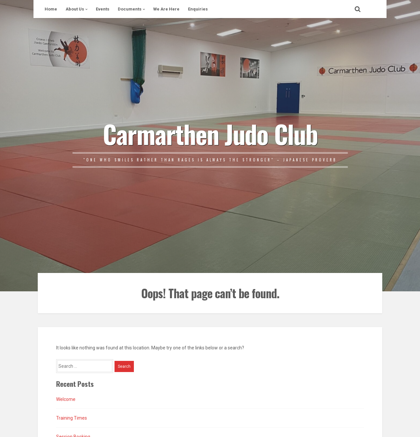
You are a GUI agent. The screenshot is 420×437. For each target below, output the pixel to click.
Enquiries (198, 9)
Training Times (71, 418)
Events (102, 9)
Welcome (65, 399)
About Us (75, 9)
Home (51, 9)
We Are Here (166, 9)
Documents (129, 9)
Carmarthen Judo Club (210, 133)
